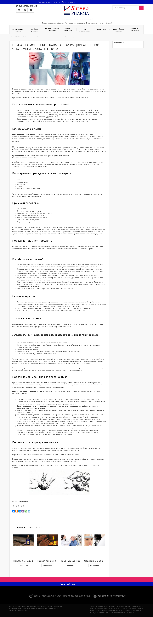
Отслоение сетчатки (95, 561)
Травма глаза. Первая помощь (77, 561)
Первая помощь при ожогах (52, 561)
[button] (19, 10)
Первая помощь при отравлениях (32, 561)
